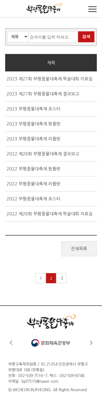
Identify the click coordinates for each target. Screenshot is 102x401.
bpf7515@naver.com (40, 381)
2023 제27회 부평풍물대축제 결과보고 (43, 94)
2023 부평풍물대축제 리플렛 (33, 139)
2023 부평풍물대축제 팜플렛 (33, 124)
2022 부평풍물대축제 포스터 (33, 199)
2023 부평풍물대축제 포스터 (33, 109)
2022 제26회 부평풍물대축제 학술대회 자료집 (49, 214)
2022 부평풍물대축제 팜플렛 (33, 169)
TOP (9, 9)
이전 (11, 342)
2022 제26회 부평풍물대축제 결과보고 (43, 154)
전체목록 (79, 248)
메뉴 (92, 9)
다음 (91, 342)
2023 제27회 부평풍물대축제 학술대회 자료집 (49, 79)
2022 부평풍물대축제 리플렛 (33, 184)
